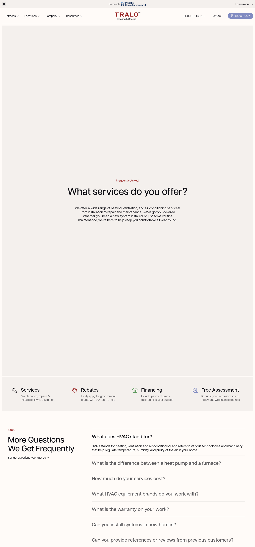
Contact (217, 16)
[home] (127, 16)
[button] (11, 16)
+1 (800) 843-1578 (194, 16)
